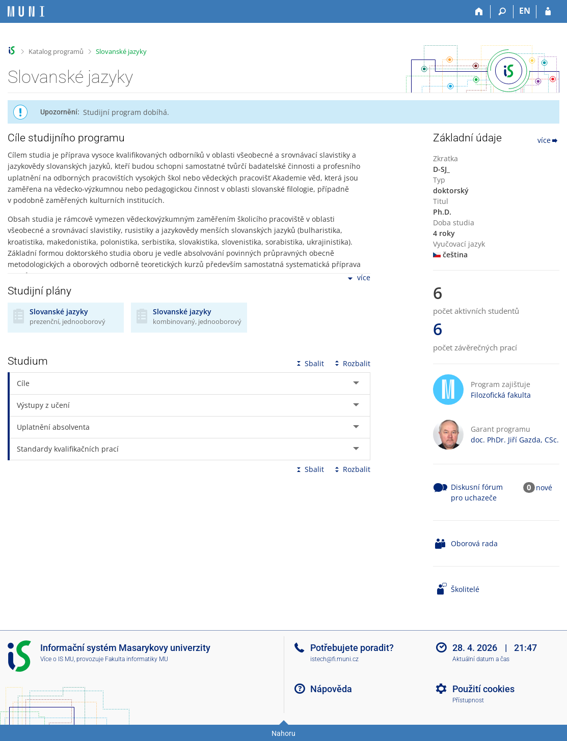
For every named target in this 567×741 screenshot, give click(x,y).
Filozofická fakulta (501, 395)
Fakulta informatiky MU (136, 659)
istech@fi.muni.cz (334, 659)
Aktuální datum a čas (480, 659)
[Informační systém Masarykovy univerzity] (26, 11)
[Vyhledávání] (502, 11)
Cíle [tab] (23, 383)
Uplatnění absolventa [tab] (53, 427)
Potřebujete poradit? (352, 647)
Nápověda (331, 689)
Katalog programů (56, 51)
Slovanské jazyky (121, 51)
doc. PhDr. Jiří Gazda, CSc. (515, 439)
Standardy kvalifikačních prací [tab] (68, 449)
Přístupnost (468, 700)
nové (544, 487)
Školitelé (465, 589)
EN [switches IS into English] (524, 10)
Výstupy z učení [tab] (43, 405)
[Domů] (479, 11)
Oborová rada (474, 543)
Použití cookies (483, 689)
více (358, 278)
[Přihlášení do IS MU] (547, 11)
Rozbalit (351, 363)
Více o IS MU (57, 659)
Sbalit (309, 363)
